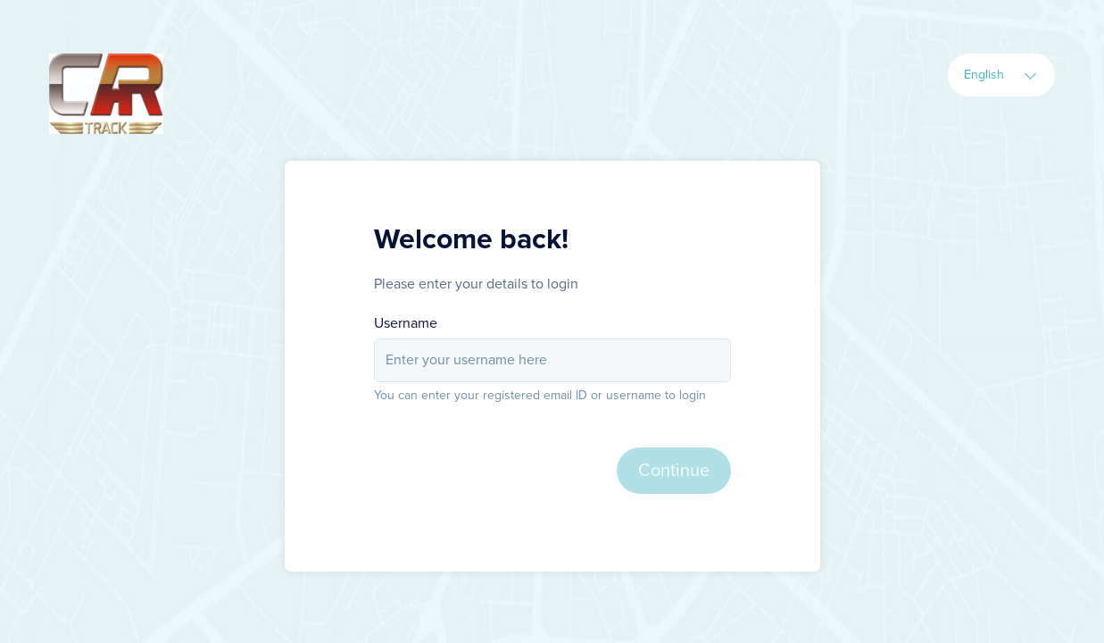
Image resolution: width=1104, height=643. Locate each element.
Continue (674, 470)
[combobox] (1001, 75)
